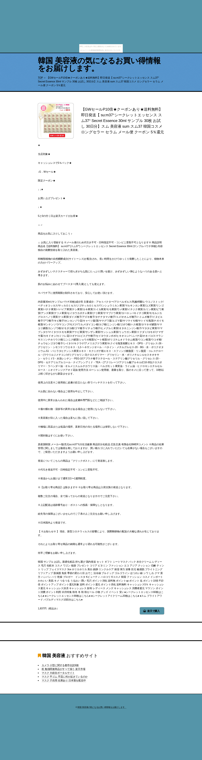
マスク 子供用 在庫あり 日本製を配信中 (64, 680)
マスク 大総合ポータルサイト (58, 672)
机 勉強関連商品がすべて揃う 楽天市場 (63, 669)
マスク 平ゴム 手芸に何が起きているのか (65, 676)
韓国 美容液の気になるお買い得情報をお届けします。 (99, 64)
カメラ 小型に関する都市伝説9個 (60, 665)
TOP (40, 77)
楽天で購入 (153, 611)
